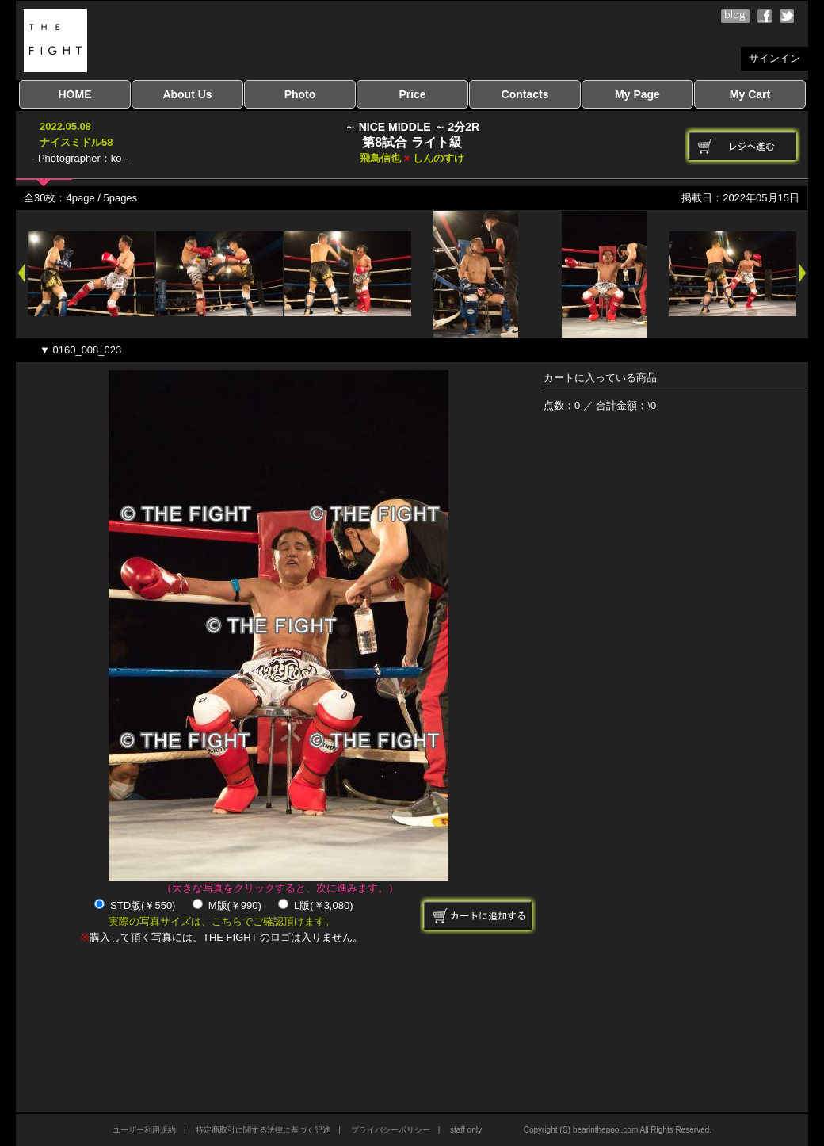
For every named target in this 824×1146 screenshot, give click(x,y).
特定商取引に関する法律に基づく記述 (263, 1129)
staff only (466, 1129)
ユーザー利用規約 (144, 1129)
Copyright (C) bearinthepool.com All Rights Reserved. (617, 1129)
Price (412, 94)
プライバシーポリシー (390, 1129)
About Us (187, 94)
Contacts (525, 94)
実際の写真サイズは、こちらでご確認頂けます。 (222, 921)
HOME (75, 94)
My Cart (750, 94)
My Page (637, 94)
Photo (300, 94)
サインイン (774, 58)
